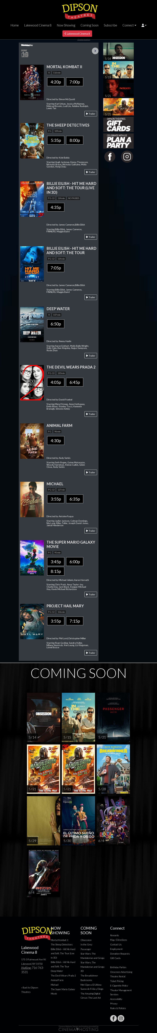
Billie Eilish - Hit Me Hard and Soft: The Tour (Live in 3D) (63, 953)
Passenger (86, 949)
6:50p (56, 323)
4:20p (56, 81)
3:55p (56, 498)
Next (95, 51)
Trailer (90, 113)
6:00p (75, 561)
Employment (116, 949)
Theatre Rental (117, 976)
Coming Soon (90, 25)
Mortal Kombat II (59, 940)
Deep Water (57, 970)
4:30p (56, 440)
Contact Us (116, 944)
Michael (54, 984)
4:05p (56, 382)
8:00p (75, 140)
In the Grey (86, 944)
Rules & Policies (118, 1008)
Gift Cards (115, 958)
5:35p (56, 140)
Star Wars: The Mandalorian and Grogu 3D (92, 966)
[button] (144, 25)
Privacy (113, 1003)
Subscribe (110, 25)
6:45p (75, 382)
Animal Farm (57, 980)
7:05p (56, 267)
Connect (128, 25)
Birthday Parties (118, 967)
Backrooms (86, 980)
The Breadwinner (89, 975)
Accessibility (116, 999)
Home (14, 25)
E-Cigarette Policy (119, 985)
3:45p (56, 561)
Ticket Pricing (116, 981)
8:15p (56, 571)
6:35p (75, 498)
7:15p (75, 620)
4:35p (56, 207)
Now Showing (66, 25)
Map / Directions (118, 939)
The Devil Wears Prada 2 (63, 975)
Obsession (86, 940)
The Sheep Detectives (62, 944)
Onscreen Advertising (121, 971)
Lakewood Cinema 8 (38, 25)
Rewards (114, 935)
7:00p (75, 81)
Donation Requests (120, 953)
